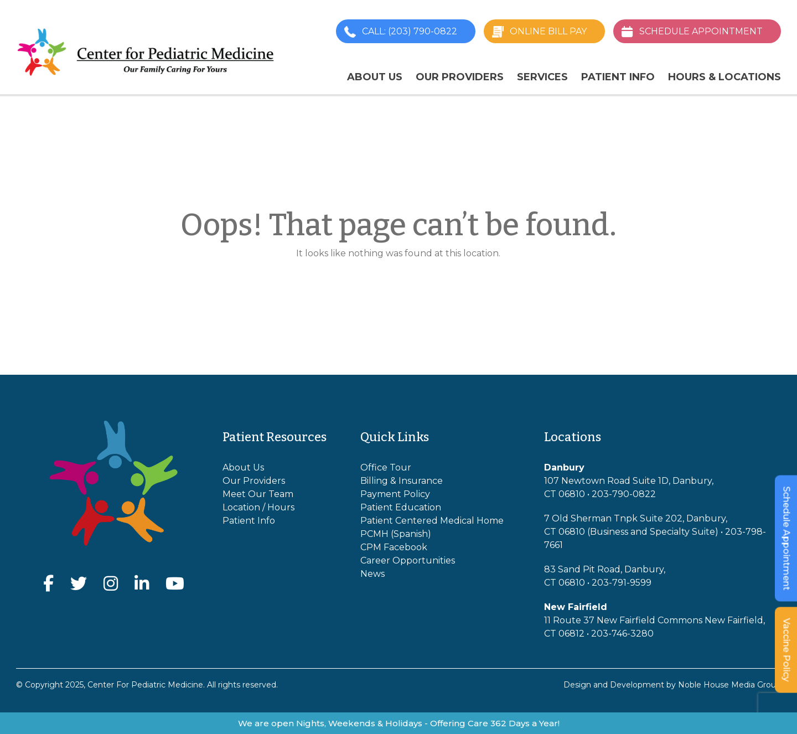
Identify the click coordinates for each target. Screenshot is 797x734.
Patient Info (618, 77)
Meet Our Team (257, 494)
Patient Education (400, 507)
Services (542, 77)
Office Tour (385, 467)
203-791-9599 (621, 582)
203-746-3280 (622, 633)
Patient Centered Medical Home (432, 520)
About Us (374, 77)
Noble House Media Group (729, 685)
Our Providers (460, 77)
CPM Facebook (393, 547)
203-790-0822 (624, 494)
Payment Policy (395, 494)
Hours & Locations (724, 77)
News (372, 573)
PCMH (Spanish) (395, 534)
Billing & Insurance (401, 480)
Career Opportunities (407, 560)
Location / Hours (258, 507)
